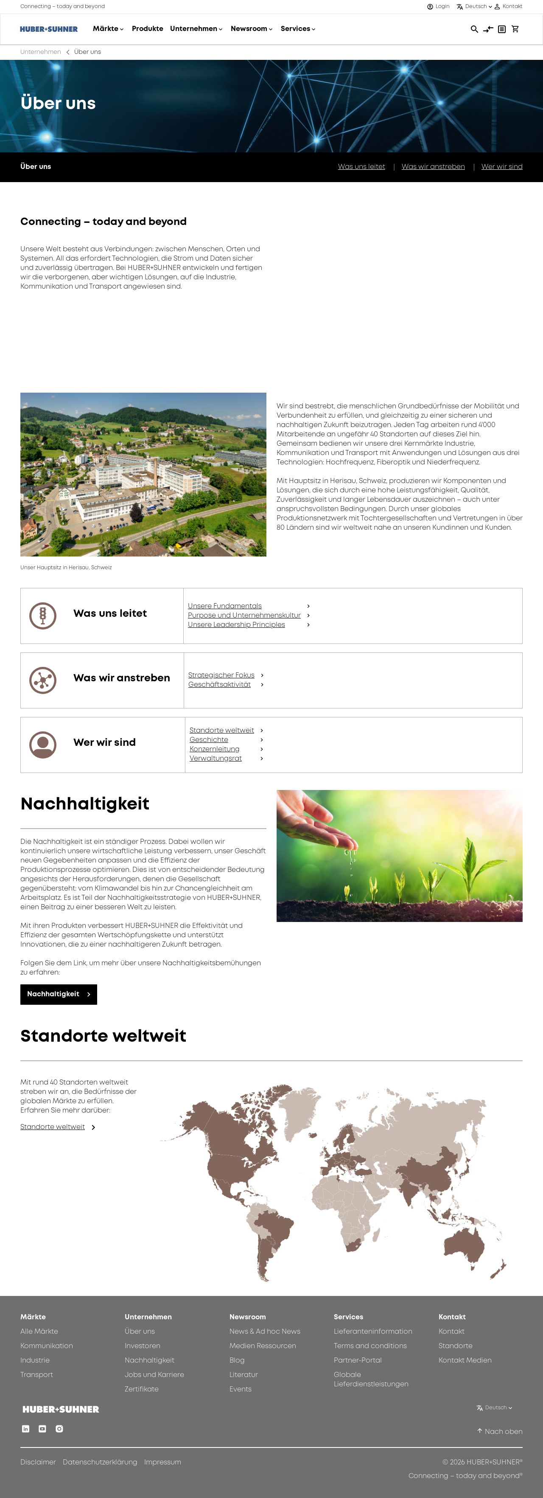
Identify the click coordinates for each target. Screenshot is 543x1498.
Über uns (140, 1332)
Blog (237, 1360)
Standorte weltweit (222, 731)
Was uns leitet (361, 167)
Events (241, 1389)
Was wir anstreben (433, 167)
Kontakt (452, 1332)
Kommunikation (46, 1346)
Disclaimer (38, 1462)
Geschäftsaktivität (219, 685)
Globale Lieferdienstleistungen (371, 1380)
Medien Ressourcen (263, 1346)
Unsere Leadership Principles (236, 625)
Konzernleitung (215, 749)
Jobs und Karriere (154, 1375)
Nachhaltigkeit (53, 994)
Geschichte (209, 740)
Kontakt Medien (465, 1360)
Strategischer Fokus (221, 675)
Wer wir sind (502, 167)
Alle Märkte (39, 1332)
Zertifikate (142, 1389)
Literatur (244, 1375)
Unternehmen (40, 52)
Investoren (142, 1346)
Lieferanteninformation (373, 1332)
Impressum (162, 1462)
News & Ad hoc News (265, 1332)
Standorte (456, 1346)
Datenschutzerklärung (100, 1462)
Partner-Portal (358, 1360)
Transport (36, 1375)
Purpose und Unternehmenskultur (244, 616)
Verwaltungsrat (216, 759)
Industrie (35, 1360)
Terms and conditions (370, 1346)
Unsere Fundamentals (225, 606)
